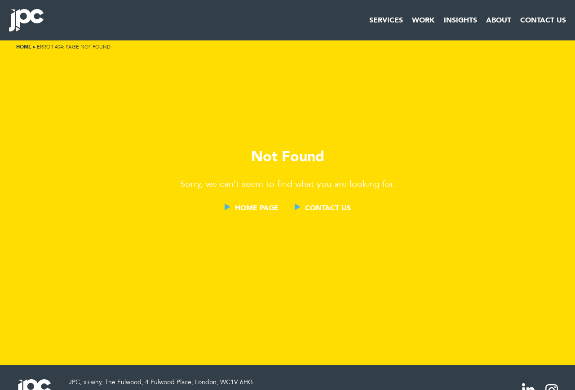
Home (23, 47)
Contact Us (543, 20)
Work (423, 20)
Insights (460, 20)
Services (386, 20)
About (498, 20)
